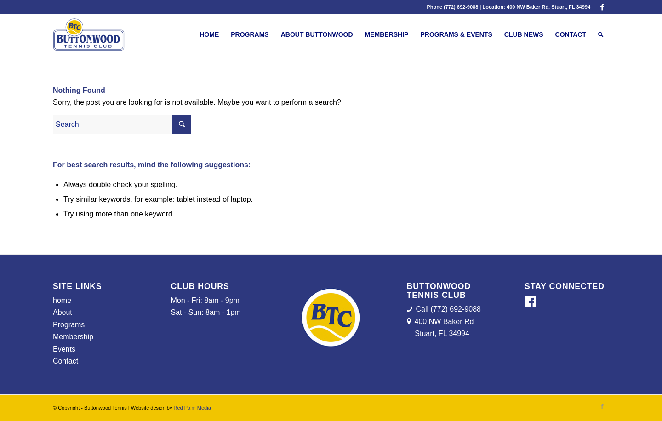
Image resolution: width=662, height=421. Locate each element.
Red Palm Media (192, 407)
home (62, 300)
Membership (73, 337)
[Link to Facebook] (602, 7)
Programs (69, 325)
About (62, 312)
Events (64, 349)
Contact (65, 361)
